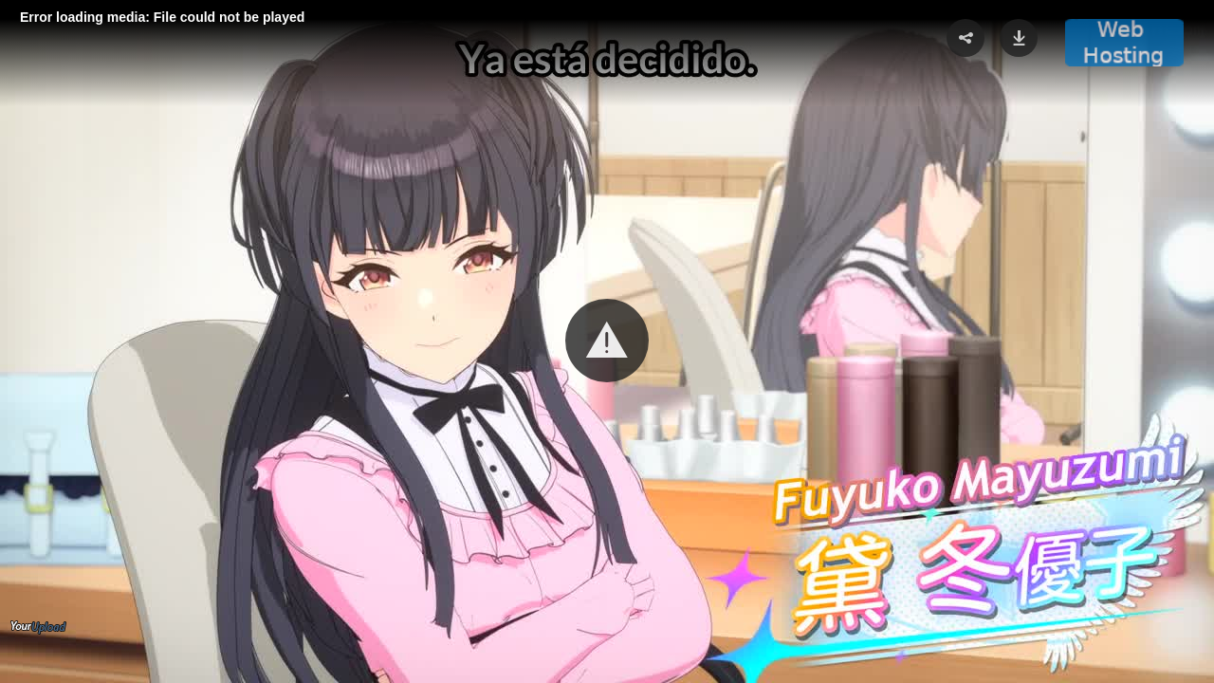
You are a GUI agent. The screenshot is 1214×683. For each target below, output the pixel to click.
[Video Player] (607, 341)
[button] (607, 340)
